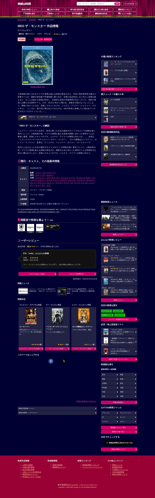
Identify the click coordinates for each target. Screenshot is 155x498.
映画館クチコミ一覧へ (118, 427)
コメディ (105, 421)
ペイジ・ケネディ (60, 180)
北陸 (121, 388)
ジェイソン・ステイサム (45, 178)
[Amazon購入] (38, 87)
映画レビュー (118, 300)
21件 (60, 34)
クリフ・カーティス (72, 183)
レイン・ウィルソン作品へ (83, 349)
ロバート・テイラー (55, 183)
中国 (103, 392)
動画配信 (47, 39)
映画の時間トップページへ (28, 413)
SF (103, 417)
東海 (121, 379)
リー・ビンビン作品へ (57, 349)
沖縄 (121, 396)
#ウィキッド (117, 311)
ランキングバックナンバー (92, 467)
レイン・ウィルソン (77, 178)
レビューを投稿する (77, 274)
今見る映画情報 (118, 472)
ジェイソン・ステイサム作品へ (30, 349)
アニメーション (125, 413)
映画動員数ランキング (90, 465)
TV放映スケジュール (120, 470)
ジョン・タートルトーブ (45, 173)
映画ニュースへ (118, 234)
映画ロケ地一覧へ (118, 432)
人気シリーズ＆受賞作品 (32, 472)
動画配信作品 (101, 13)
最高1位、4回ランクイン (27, 34)
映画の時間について (118, 449)
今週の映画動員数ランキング (111, 89)
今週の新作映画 (77, 9)
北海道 (104, 383)
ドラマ (39, 34)
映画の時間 (22, 20)
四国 (121, 392)
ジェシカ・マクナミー (77, 180)
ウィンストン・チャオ (43, 180)
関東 (121, 375)
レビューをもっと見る (37, 274)
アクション (47, 34)
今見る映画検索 (128, 4)
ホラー (122, 421)
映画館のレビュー (59, 467)
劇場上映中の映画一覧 (118, 127)
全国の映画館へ (118, 402)
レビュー (38, 39)
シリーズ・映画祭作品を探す (118, 319)
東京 (103, 375)
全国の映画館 (57, 465)
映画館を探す (29, 13)
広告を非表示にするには (86, 401)
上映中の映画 (53, 9)
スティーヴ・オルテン (44, 175)
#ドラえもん (105, 311)
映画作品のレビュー (30, 474)
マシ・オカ (45, 185)
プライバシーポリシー (88, 485)
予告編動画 (77, 13)
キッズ (122, 417)
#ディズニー (119, 315)
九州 (103, 396)
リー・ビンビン (62, 178)
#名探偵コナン (106, 315)
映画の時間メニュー (29, 10)
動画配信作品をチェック (118, 164)
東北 (121, 383)
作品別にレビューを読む (32, 477)
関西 (103, 379)
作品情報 (32, 20)
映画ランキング (125, 9)
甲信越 (104, 388)
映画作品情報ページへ (26, 408)
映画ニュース (53, 13)
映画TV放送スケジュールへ (118, 359)
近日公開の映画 (101, 9)
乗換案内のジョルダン (70, 485)
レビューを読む (125, 13)
